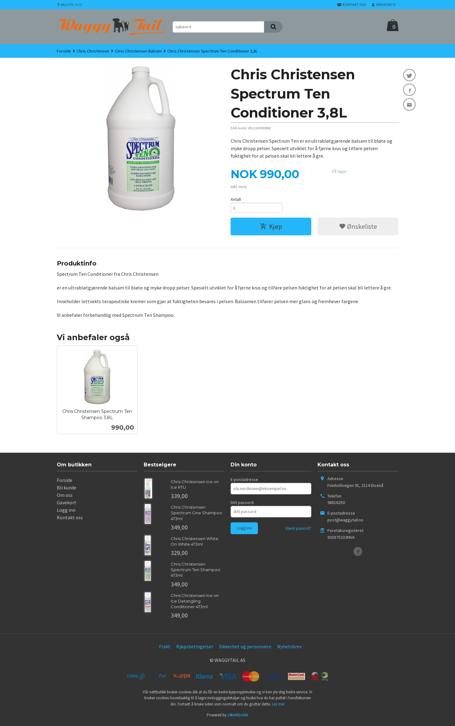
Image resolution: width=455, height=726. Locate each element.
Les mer (278, 705)
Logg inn (66, 511)
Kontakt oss (70, 519)
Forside (64, 51)
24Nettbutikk (238, 716)
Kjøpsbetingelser (194, 648)
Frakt (164, 648)
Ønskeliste (358, 228)
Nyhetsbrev (289, 648)
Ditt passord (242, 504)
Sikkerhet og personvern (245, 648)
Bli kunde (66, 489)
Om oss (65, 496)
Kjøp (271, 228)
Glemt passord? (298, 530)
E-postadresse (244, 481)
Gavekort (66, 504)
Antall (236, 199)
